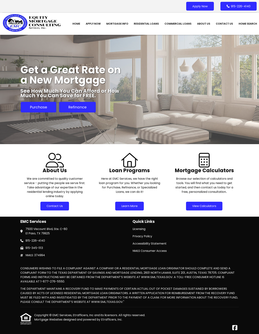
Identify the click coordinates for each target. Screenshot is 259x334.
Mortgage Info (117, 24)
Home (76, 24)
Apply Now (200, 6)
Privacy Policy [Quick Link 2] (142, 236)
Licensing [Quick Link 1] (139, 229)
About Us (203, 24)
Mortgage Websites (48, 319)
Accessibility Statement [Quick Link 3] (150, 243)
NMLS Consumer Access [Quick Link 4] (150, 251)
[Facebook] (234, 328)
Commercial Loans (178, 24)
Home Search (248, 24)
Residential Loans (146, 24)
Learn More (129, 206)
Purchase (38, 107)
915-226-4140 (238, 6)
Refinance (77, 107)
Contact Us (224, 24)
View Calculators (204, 206)
